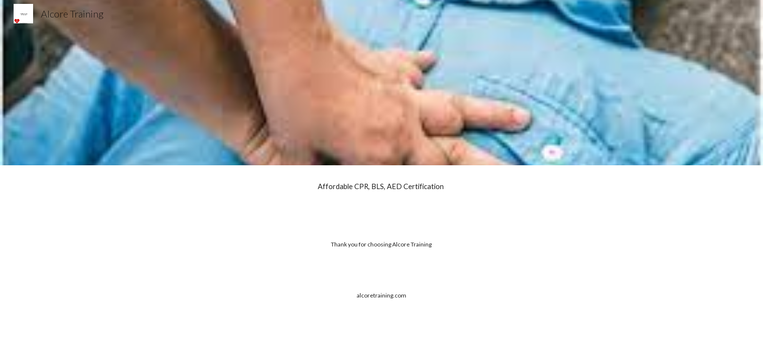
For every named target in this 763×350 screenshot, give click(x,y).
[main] (381, 186)
